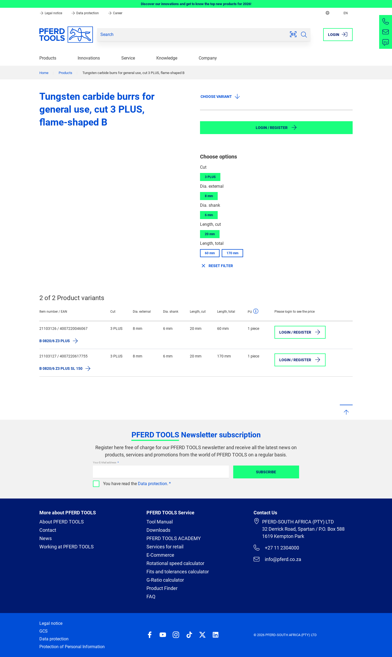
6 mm (209, 215)
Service (128, 58)
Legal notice (51, 13)
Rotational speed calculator (175, 563)
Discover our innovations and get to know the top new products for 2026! (196, 4)
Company (208, 58)
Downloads (158, 530)
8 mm (209, 196)
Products (47, 58)
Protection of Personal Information (72, 646)
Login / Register (276, 127)
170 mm (232, 253)
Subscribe (266, 472)
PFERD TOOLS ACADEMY (173, 538)
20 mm (210, 234)
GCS (43, 631)
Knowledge (166, 58)
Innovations (89, 58)
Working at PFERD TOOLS (66, 546)
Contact (47, 530)
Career (115, 13)
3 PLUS (210, 177)
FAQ (150, 596)
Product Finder (162, 588)
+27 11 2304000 (276, 548)
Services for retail (164, 546)
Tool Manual (159, 522)
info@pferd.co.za (277, 559)
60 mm (210, 253)
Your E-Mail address (105, 462)
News (45, 538)
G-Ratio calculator (165, 580)
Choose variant (220, 96)
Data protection (85, 13)
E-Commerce (160, 555)
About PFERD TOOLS (61, 522)
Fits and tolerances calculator (177, 571)
